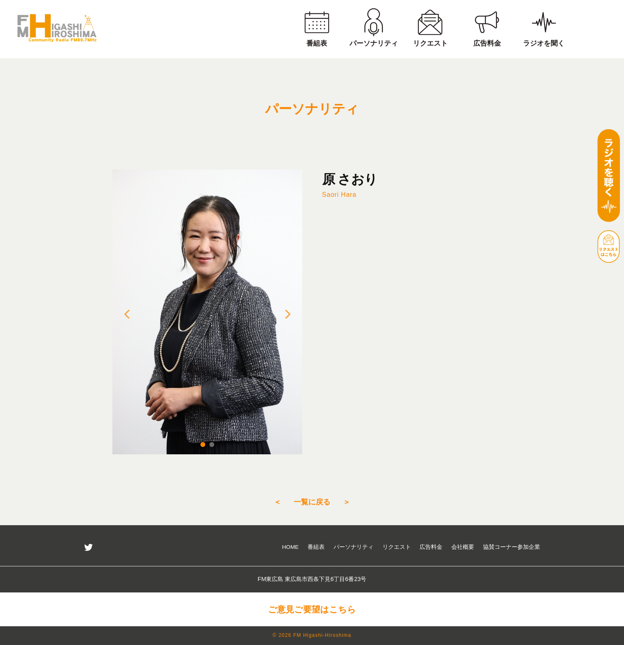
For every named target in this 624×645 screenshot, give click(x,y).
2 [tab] (211, 444)
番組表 (316, 547)
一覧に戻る (312, 502)
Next (288, 314)
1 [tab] (202, 444)
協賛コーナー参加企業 (511, 547)
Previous (127, 314)
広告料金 (431, 547)
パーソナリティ (354, 547)
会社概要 (462, 547)
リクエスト (396, 547)
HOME (290, 547)
